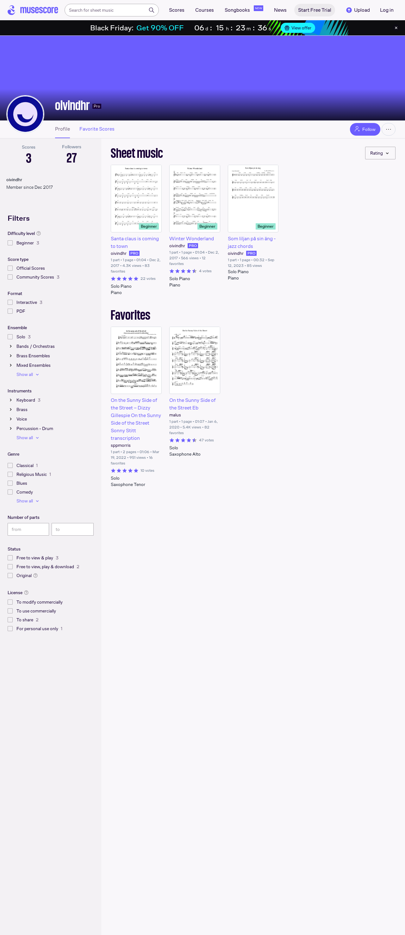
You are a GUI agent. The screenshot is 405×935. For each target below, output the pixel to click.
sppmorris (121, 445)
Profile (62, 129)
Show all (28, 374)
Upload (357, 10)
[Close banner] (396, 28)
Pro (97, 106)
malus (175, 414)
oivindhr (72, 105)
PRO (134, 253)
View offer (297, 27)
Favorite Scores (97, 129)
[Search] (152, 10)
